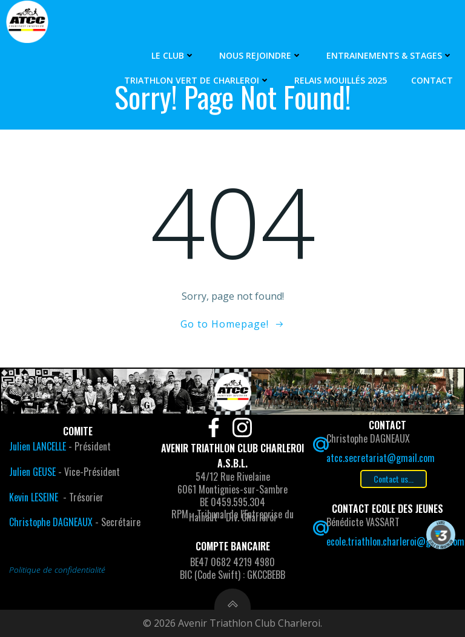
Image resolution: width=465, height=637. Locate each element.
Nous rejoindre (260, 55)
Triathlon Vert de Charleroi (197, 80)
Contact (432, 80)
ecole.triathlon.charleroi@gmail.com (395, 541)
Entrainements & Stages (389, 55)
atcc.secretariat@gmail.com (380, 458)
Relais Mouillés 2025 (340, 80)
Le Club (173, 55)
